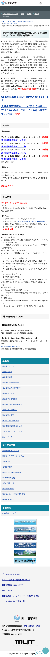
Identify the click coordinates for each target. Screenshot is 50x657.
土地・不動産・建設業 (25, 21)
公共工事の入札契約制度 (11, 388)
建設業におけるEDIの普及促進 (13, 494)
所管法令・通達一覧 (9, 410)
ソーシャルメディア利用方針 (13, 601)
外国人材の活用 (8, 500)
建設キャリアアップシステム (13, 456)
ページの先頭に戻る (43, 653)
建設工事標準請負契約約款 (12, 426)
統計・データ (7, 437)
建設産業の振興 (8, 489)
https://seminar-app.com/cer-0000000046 (33, 221)
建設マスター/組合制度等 (11, 472)
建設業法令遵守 (8, 415)
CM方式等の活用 (8, 478)
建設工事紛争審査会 (9, 399)
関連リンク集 (7, 590)
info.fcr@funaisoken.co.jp (10, 346)
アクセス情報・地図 (32, 626)
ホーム (3, 21)
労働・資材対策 (8, 483)
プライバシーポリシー (11, 574)
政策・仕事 (12, 21)
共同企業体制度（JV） (10, 393)
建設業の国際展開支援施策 (12, 404)
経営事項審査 (7, 377)
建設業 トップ (8, 366)
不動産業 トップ (9, 513)
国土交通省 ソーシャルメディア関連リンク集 (20, 596)
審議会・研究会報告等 (10, 421)
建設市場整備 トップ (10, 451)
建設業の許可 (7, 372)
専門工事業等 (7, 467)
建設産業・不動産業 (10, 23)
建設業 (37, 14)
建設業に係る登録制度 (10, 383)
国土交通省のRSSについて (12, 585)
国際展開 (6, 17)
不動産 (29, 14)
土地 (22, 14)
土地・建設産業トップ (10, 14)
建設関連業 (6, 461)
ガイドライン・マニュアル (12, 431)
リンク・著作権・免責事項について (16, 579)
